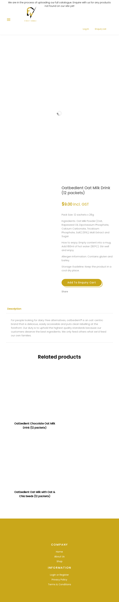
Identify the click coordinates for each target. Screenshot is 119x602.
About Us (59, 551)
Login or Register (59, 569)
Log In (84, 18)
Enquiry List (98, 18)
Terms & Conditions (59, 578)
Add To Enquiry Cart (81, 282)
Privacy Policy (59, 574)
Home (59, 546)
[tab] (59, 309)
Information (59, 562)
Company (59, 539)
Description (14, 308)
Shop (59, 555)
